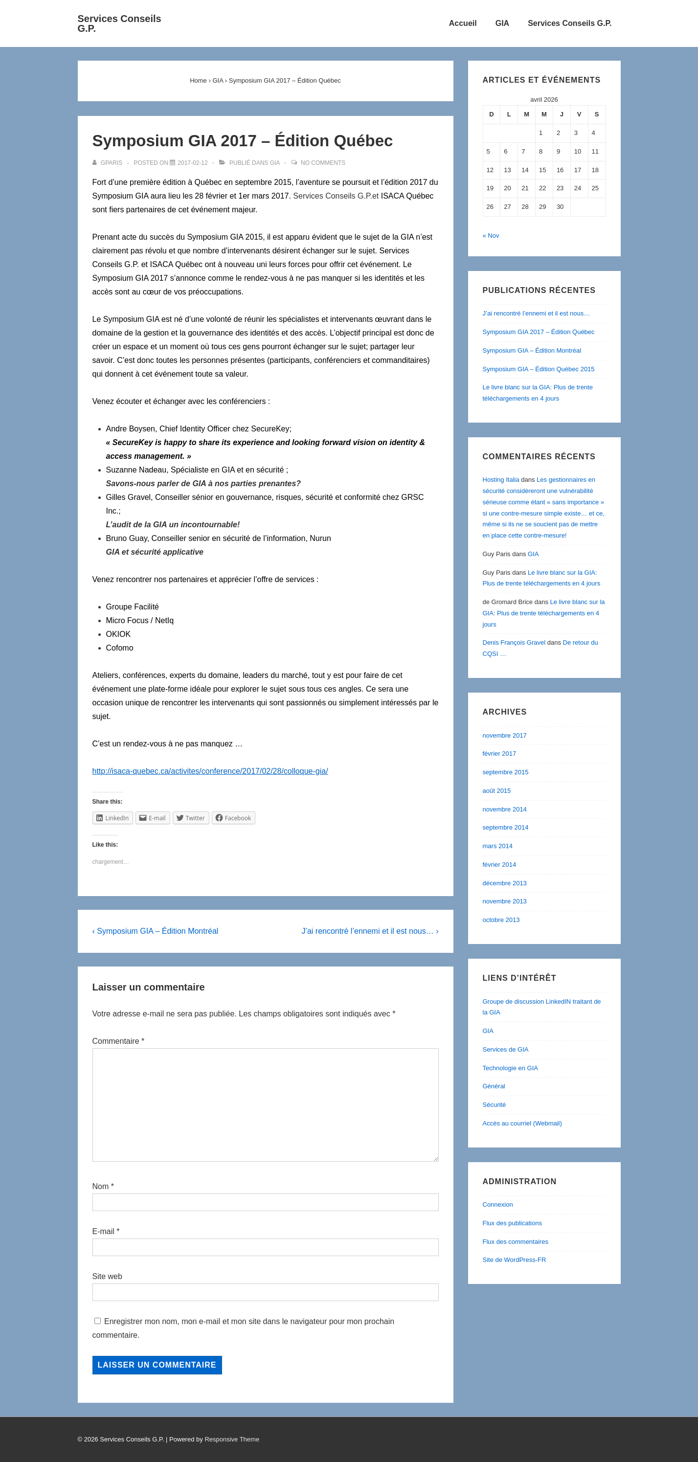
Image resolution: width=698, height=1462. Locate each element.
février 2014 (500, 864)
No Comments (323, 162)
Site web (107, 1276)
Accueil (463, 23)
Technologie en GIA (510, 1068)
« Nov (491, 235)
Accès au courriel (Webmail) (522, 1123)
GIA (502, 23)
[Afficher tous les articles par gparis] (108, 162)
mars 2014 (498, 846)
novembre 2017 (505, 735)
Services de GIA (506, 1049)
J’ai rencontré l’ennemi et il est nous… (536, 313)
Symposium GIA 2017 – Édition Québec (539, 332)
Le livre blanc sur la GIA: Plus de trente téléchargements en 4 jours (544, 613)
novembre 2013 (505, 901)
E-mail (103, 1231)
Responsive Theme (231, 1439)
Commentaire (118, 1041)
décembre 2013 (505, 883)
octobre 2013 (501, 919)
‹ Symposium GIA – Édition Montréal (155, 931)
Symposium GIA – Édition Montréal (532, 350)
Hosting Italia (501, 479)
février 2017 (500, 753)
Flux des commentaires (515, 1241)
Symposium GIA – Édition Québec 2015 (539, 369)
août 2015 (497, 790)
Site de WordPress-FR (514, 1259)
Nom (100, 1186)
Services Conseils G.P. (119, 23)
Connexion (498, 1204)
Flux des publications (512, 1223)
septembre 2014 (506, 827)
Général (494, 1086)
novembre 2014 (505, 809)
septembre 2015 (506, 772)
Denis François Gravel (514, 642)
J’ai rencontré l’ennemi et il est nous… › (369, 931)
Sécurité (494, 1104)
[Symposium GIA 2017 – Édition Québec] (192, 162)
